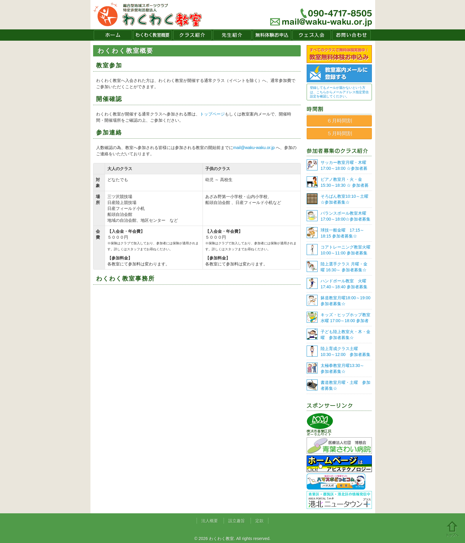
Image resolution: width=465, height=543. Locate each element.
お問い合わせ (351, 35)
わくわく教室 (148, 14)
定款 (259, 520)
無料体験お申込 (272, 35)
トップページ (212, 114)
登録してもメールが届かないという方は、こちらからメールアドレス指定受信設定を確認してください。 (339, 92)
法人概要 (209, 520)
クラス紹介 (192, 35)
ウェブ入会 (311, 35)
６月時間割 (339, 121)
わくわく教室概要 (152, 35)
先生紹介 (232, 35)
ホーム (113, 35)
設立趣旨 (236, 520)
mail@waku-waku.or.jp (254, 147)
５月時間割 (339, 133)
